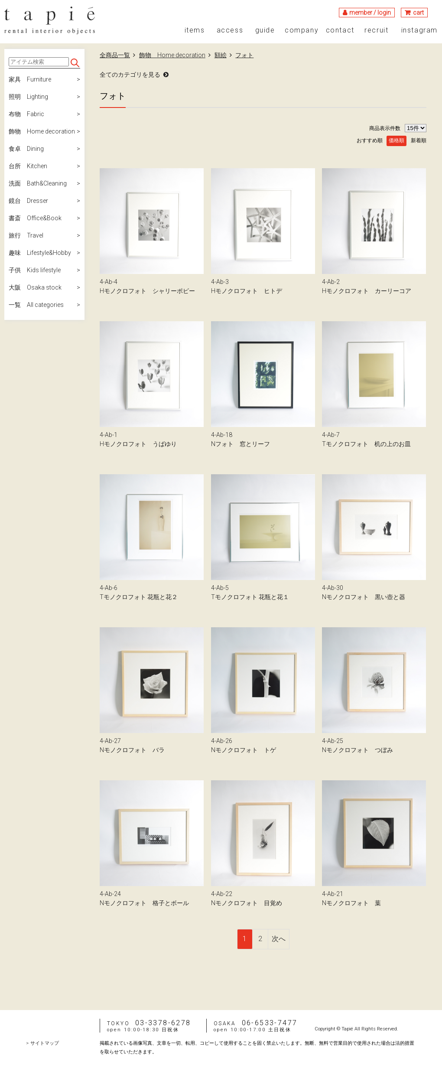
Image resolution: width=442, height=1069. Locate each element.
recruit (376, 30)
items (195, 30)
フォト (244, 55)
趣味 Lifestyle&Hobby (40, 252)
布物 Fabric (26, 114)
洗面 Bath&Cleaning (38, 183)
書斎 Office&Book (35, 218)
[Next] (278, 939)
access (230, 30)
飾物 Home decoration (42, 131)
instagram (419, 30)
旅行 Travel (26, 235)
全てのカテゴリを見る (130, 74)
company (301, 30)
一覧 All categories (36, 304)
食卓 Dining (26, 148)
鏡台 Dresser (28, 200)
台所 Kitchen (28, 166)
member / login (370, 12)
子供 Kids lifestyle (35, 270)
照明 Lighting (28, 96)
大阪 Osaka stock (35, 287)
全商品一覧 (115, 55)
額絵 (220, 55)
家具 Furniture (30, 79)
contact (340, 30)
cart (418, 12)
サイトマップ (44, 1043)
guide (265, 30)
